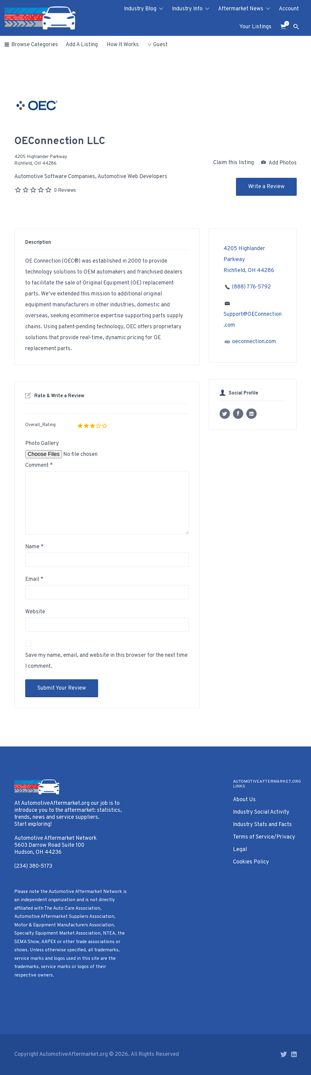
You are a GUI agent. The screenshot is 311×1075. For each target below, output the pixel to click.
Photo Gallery (42, 443)
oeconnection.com (254, 341)
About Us (244, 799)
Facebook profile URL (238, 413)
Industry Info (187, 8)
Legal (240, 849)
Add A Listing (82, 44)
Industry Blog (140, 8)
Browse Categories (34, 44)
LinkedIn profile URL (251, 413)
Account (289, 8)
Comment (39, 465)
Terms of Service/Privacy (264, 837)
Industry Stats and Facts (262, 824)
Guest (160, 44)
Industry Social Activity (261, 812)
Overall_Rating (40, 425)
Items (285, 23)
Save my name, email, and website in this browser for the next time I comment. (106, 661)
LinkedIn (294, 1054)
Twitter (283, 1054)
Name (34, 546)
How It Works (123, 44)
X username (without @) (225, 413)
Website (35, 611)
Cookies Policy (251, 862)
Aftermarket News (240, 8)
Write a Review (266, 186)
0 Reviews (65, 191)
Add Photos (279, 163)
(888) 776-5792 (251, 287)
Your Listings (255, 26)
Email (34, 579)
